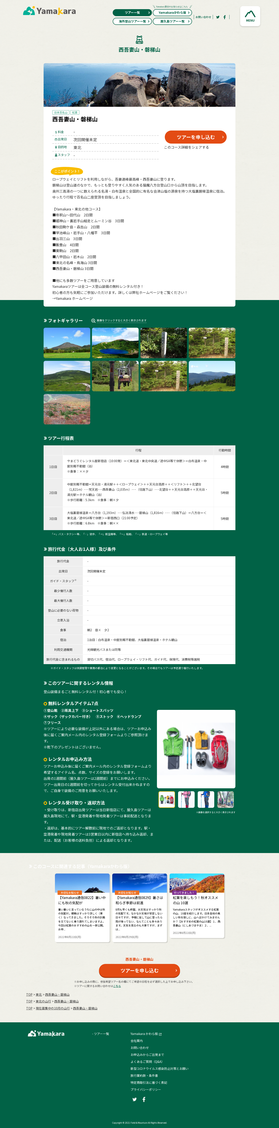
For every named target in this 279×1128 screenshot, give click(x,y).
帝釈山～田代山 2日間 (74, 214)
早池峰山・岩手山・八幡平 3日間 (83, 232)
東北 (39, 994)
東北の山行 (43, 1001)
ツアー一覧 (137, 12)
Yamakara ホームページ (74, 298)
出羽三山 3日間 (69, 238)
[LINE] (217, 157)
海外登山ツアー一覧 (134, 21)
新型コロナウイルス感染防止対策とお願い (160, 1068)
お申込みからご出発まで (147, 1054)
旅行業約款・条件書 (144, 1075)
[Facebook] (225, 17)
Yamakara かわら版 (144, 1033)
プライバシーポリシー (146, 1089)
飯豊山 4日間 (67, 244)
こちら (117, 986)
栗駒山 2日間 (67, 250)
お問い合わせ (203, 17)
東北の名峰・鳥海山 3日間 (76, 262)
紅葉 (74, 112)
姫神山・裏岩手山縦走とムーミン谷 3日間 (90, 220)
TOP (29, 994)
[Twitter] (218, 17)
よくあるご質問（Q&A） (147, 1061)
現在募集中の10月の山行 (53, 1008)
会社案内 (137, 1040)
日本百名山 (60, 112)
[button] (250, 16)
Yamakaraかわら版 (172, 12)
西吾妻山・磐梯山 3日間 (75, 268)
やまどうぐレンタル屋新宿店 (87, 461)
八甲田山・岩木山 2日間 (76, 256)
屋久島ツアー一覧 (175, 21)
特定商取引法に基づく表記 (149, 1082)
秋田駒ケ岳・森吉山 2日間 (78, 226)
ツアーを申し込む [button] (196, 136)
